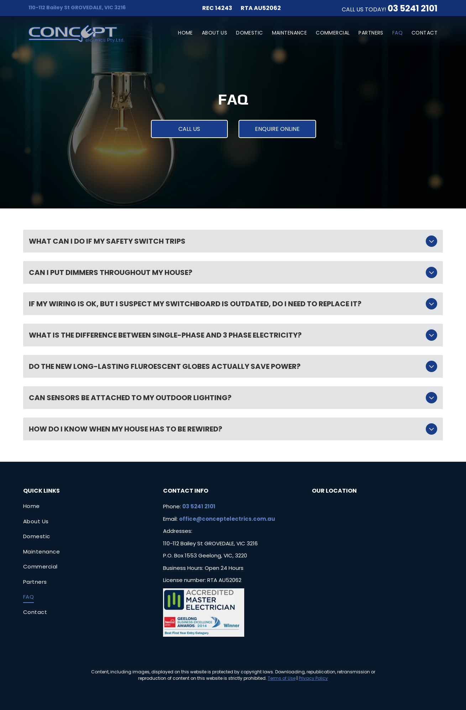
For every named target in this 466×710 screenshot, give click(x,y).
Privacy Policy (313, 678)
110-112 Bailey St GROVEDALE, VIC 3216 (77, 7)
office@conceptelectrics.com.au (227, 519)
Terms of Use (281, 678)
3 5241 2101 (415, 8)
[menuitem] (181, 33)
